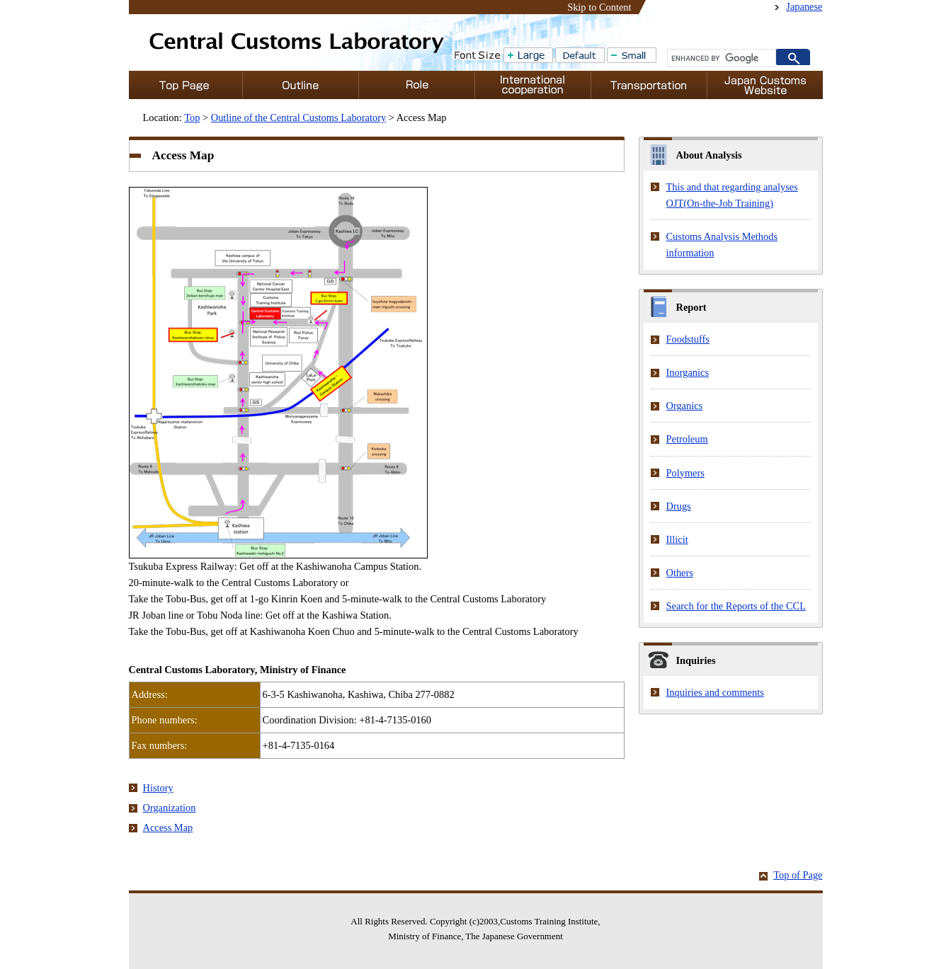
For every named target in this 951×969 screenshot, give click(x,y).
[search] (720, 58)
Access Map (168, 827)
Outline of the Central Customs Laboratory (298, 117)
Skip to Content (599, 7)
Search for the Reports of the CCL (736, 606)
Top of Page (797, 875)
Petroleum (687, 439)
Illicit (677, 539)
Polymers (685, 472)
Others (679, 572)
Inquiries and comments (715, 692)
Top (192, 117)
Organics (684, 405)
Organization (169, 807)
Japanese (804, 6)
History (158, 787)
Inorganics (687, 372)
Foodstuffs (688, 339)
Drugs (678, 506)
